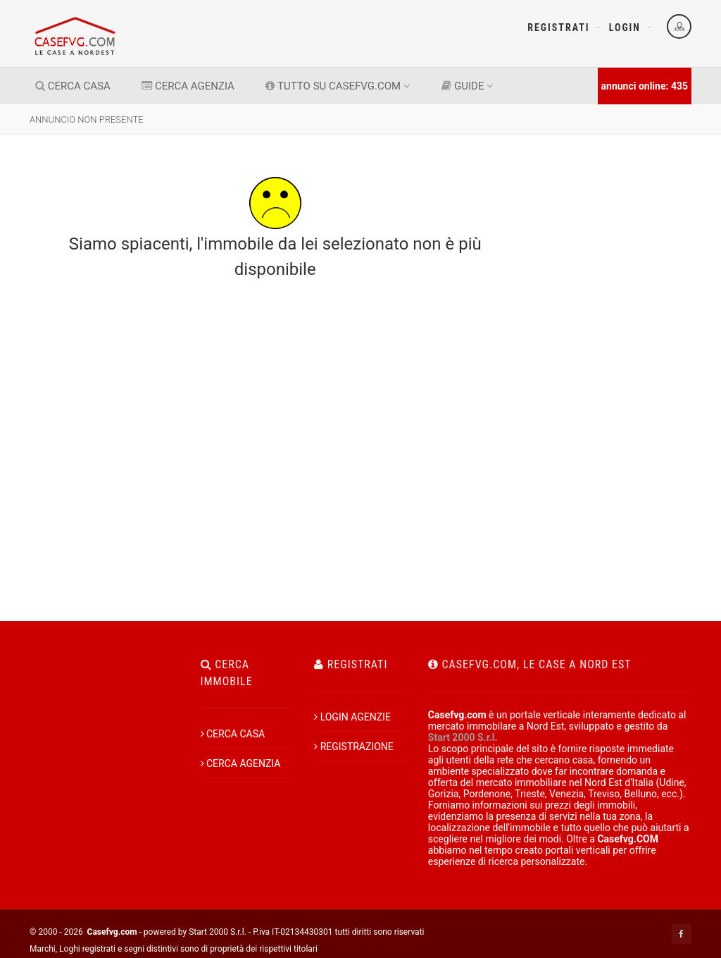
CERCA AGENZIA (188, 86)
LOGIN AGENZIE (352, 717)
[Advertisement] (617, 329)
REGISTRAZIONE (354, 746)
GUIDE (467, 86)
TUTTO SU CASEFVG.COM (337, 86)
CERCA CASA (73, 86)
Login (625, 27)
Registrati (558, 27)
